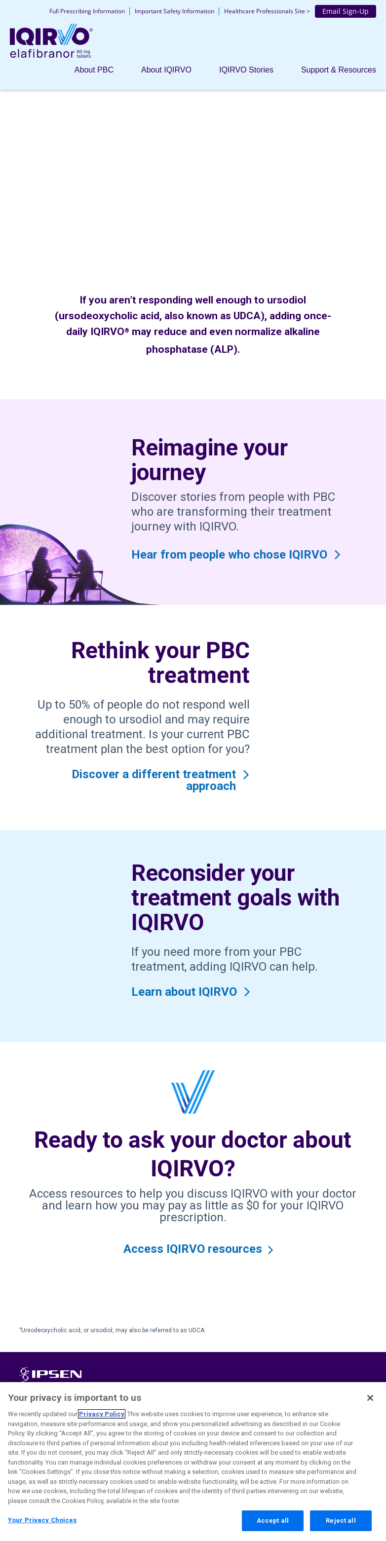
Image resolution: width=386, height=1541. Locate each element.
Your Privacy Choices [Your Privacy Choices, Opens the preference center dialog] (42, 1522)
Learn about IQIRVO (184, 992)
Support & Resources (338, 70)
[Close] (370, 1400)
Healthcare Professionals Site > (267, 11)
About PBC (94, 70)
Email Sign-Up (345, 11)
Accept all (273, 1523)
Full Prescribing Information (87, 11)
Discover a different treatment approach (154, 780)
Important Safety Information (174, 11)
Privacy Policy (101, 1416)
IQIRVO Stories (246, 70)
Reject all (340, 1523)
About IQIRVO (166, 70)
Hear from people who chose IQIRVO (229, 555)
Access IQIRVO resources (192, 1249)
